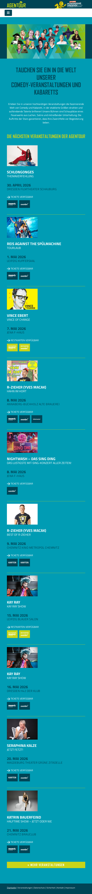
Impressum (70, 887)
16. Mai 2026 (17, 687)
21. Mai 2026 (17, 830)
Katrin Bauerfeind (24, 817)
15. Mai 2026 (17, 615)
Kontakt (60, 887)
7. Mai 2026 (16, 328)
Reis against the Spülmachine (34, 243)
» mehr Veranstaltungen (46, 865)
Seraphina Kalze (22, 745)
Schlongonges (20, 172)
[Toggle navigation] (8, 13)
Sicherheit (51, 887)
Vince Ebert (17, 315)
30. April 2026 (19, 185)
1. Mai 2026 (16, 257)
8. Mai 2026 (16, 400)
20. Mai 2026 (17, 758)
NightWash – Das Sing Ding (31, 458)
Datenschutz (39, 887)
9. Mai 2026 (16, 543)
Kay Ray (13, 602)
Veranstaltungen (25, 887)
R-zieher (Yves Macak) (26, 387)
